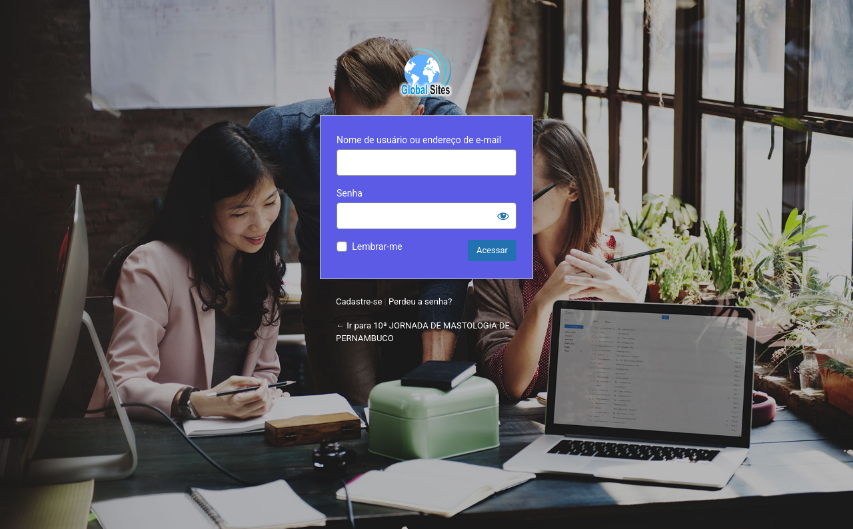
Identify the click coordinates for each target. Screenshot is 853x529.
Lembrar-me (377, 246)
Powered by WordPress (426, 71)
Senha (350, 193)
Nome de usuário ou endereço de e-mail (419, 140)
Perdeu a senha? (420, 301)
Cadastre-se (359, 301)
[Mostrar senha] (503, 216)
